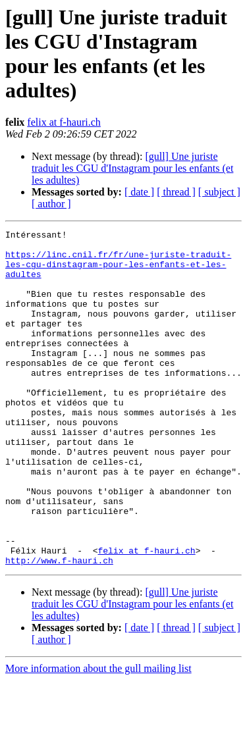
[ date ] (139, 191)
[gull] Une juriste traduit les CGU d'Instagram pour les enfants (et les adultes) (132, 168)
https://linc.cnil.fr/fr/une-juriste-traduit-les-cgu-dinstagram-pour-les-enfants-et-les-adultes (118, 272)
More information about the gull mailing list (98, 735)
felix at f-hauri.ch (64, 122)
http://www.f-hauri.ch (59, 627)
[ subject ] (219, 191)
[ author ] (51, 203)
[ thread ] (176, 191)
